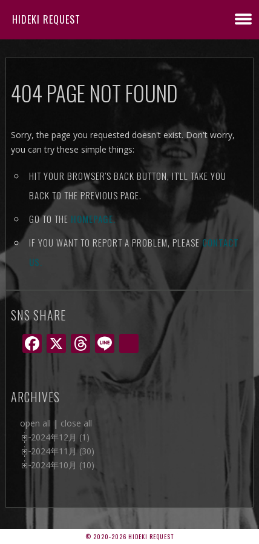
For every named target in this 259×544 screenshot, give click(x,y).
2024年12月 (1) (60, 437)
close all (76, 423)
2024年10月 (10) (62, 465)
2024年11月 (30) (62, 451)
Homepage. (93, 218)
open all (35, 423)
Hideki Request (46, 19)
